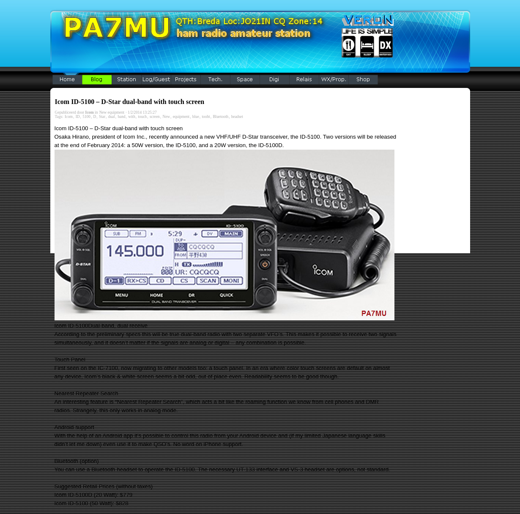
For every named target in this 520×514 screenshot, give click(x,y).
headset (237, 117)
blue (195, 117)
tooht (206, 117)
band (121, 117)
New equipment (111, 112)
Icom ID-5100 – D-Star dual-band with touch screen (130, 101)
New (166, 117)
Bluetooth (220, 117)
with (131, 117)
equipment (181, 117)
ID (78, 117)
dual (111, 117)
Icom (69, 117)
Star (102, 117)
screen (155, 117)
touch (142, 117)
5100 (86, 117)
